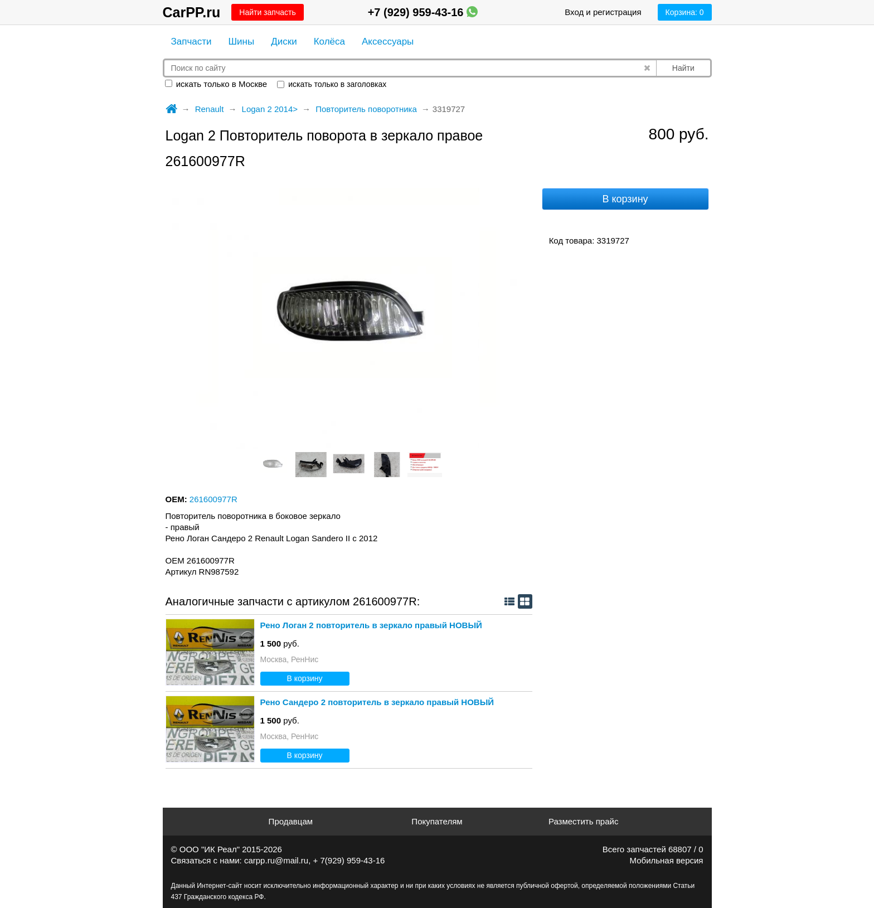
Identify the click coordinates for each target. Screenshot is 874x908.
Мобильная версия (666, 860)
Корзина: (685, 12)
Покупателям (436, 821)
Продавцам (291, 821)
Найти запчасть (267, 12)
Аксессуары (388, 41)
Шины (242, 41)
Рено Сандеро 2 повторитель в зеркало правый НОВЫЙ (377, 702)
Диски (284, 41)
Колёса (329, 41)
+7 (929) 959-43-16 (423, 12)
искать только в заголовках (331, 84)
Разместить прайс (583, 821)
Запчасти (191, 41)
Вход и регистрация (603, 12)
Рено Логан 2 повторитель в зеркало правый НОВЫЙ (371, 625)
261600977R (213, 499)
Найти (683, 68)
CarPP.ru (192, 12)
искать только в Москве (216, 84)
